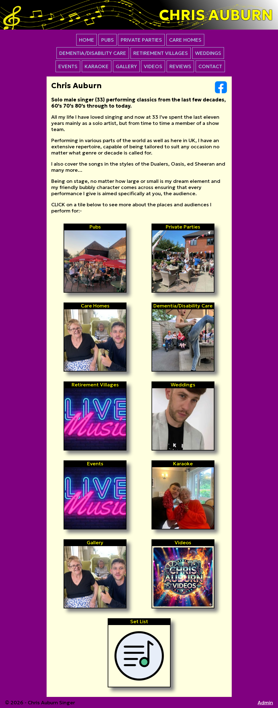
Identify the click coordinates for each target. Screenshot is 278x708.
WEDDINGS (208, 53)
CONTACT (210, 66)
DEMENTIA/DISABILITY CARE (92, 53)
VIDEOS (153, 66)
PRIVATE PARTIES (141, 40)
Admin (265, 702)
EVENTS (67, 66)
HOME (86, 40)
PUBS (107, 40)
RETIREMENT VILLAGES (160, 53)
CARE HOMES (185, 40)
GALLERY (126, 66)
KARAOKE (97, 66)
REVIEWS (180, 66)
